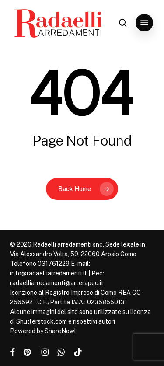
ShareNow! (60, 331)
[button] (144, 22)
